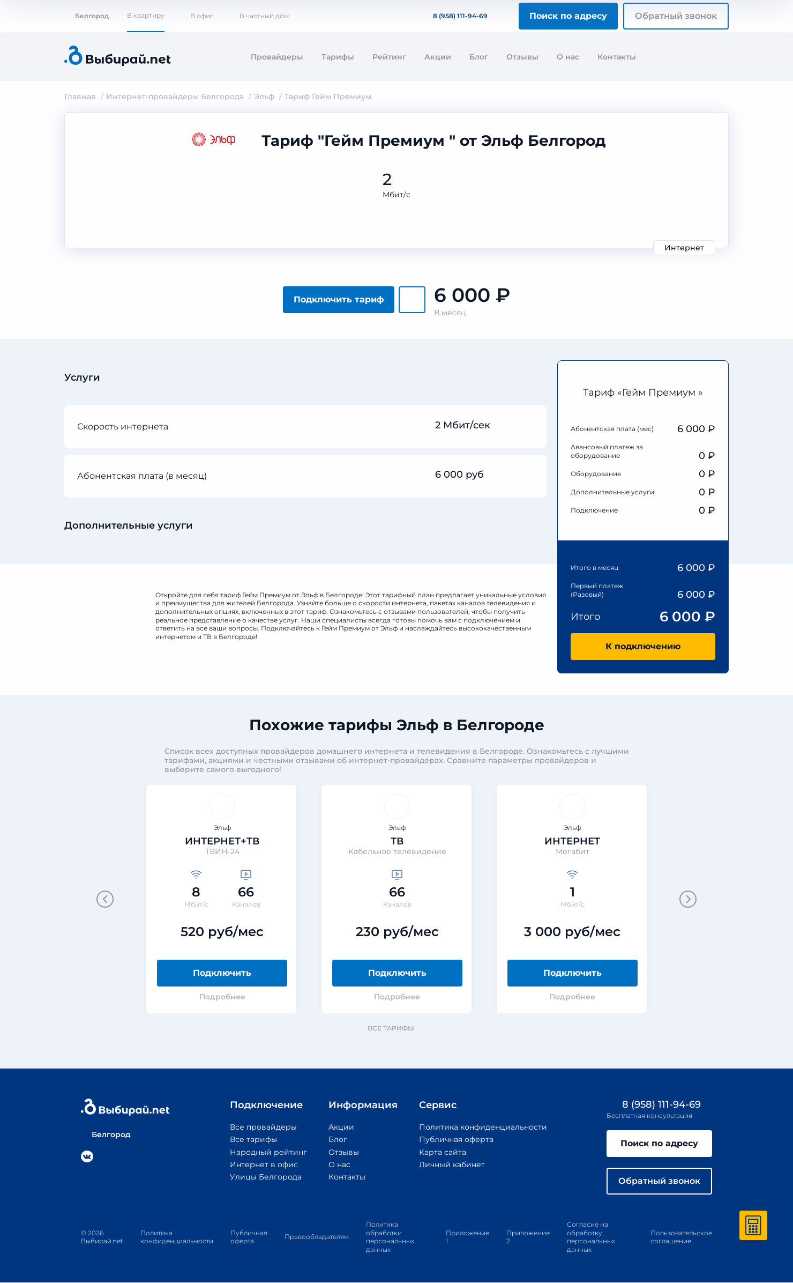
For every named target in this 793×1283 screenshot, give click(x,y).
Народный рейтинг (268, 1152)
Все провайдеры (263, 1127)
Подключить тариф (339, 299)
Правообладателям (317, 1237)
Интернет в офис (264, 1164)
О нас (568, 57)
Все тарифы (396, 1028)
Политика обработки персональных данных (390, 1237)
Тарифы (337, 57)
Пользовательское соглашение (681, 1237)
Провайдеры (277, 57)
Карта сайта (442, 1152)
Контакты (616, 57)
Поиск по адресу (568, 16)
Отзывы (522, 57)
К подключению (642, 646)
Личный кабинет (452, 1164)
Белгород (86, 16)
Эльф (264, 96)
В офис (202, 16)
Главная (80, 96)
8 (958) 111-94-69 (454, 16)
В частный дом (264, 16)
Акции (437, 57)
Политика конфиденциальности (483, 1127)
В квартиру (145, 15)
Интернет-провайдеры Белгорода (175, 96)
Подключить (222, 973)
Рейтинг (389, 57)
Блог (478, 57)
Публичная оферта (456, 1139)
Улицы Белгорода (266, 1177)
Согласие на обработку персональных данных (591, 1237)
